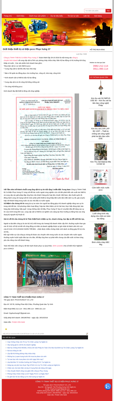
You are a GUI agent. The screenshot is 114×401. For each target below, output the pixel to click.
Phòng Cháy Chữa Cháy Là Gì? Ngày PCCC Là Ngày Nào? (28, 374)
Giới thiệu (20, 16)
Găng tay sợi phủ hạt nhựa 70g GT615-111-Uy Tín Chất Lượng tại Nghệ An (33, 365)
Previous (4, 32)
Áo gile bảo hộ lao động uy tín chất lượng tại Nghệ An (26, 377)
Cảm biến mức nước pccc (100, 189)
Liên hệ (86, 16)
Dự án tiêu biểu (57, 16)
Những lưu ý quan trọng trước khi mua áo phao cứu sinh (26, 356)
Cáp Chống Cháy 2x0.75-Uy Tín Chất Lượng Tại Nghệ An (27, 342)
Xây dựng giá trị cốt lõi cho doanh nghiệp (21, 345)
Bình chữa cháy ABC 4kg (100, 243)
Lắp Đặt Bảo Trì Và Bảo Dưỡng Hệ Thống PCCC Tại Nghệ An (29, 362)
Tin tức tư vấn (73, 16)
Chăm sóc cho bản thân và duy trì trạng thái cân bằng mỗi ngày (29, 368)
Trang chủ (8, 16)
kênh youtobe (57, 246)
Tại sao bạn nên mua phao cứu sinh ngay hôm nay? (25, 359)
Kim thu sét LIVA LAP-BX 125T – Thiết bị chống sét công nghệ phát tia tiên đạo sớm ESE (100, 134)
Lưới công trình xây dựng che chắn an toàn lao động (100, 216)
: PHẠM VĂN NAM (18, 322)
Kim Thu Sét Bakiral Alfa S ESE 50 (100, 163)
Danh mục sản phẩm (37, 16)
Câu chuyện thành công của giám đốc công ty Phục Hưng (27, 371)
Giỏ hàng (98, 16)
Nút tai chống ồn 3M (14, 351)
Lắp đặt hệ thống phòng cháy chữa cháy (21, 353)
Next (109, 32)
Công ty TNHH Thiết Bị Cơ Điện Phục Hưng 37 (21, 57)
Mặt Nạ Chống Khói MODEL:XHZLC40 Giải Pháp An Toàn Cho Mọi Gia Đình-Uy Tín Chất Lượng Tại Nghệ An (45, 348)
